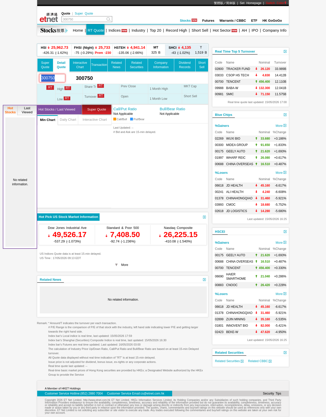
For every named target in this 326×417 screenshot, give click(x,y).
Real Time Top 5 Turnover (235, 51)
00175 (219, 151)
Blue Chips (223, 115)
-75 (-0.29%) (92, 50)
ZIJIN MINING (235, 319)
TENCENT (233, 81)
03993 (219, 204)
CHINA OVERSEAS (239, 164)
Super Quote (84, 13)
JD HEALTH (234, 185)
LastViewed (27, 110)
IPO (255, 30)
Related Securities (229, 352)
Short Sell (200, 30)
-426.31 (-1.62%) (54, 50)
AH (244, 30)
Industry (138, 30)
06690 (219, 276)
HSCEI (220, 232)
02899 (219, 319)
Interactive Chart (95, 119)
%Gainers (222, 126)
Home (78, 30)
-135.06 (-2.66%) (129, 50)
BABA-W (232, 88)
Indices (114, 30)
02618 (219, 211)
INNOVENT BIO (237, 325)
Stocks (188, 20)
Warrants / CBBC (233, 20)
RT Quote (96, 30)
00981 (219, 94)
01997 (219, 158)
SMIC (230, 94)
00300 (219, 145)
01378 (219, 198)
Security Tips (272, 393)
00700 (219, 81)
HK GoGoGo (272, 20)
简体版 (230, 3)
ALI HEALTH (234, 192)
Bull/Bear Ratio (172, 109)
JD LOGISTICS (236, 211)
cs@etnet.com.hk (152, 393)
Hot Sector (222, 30)
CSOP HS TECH (237, 75)
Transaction (99, 65)
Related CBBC (259, 361)
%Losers (221, 173)
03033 (219, 75)
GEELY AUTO (235, 151)
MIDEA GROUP (237, 145)
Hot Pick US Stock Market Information (68, 217)
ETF (254, 20)
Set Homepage (250, 3)
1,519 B (201, 49)
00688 (219, 164)
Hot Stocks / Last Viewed (56, 109)
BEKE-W (232, 332)
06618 (219, 185)
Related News (50, 279)
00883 (219, 285)
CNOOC (232, 285)
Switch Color (276, 3)
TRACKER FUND (238, 69)
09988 (219, 88)
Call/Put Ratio (125, 109)
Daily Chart (68, 119)
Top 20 (155, 30)
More (281, 126)
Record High (176, 30)
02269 (219, 138)
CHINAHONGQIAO (239, 198)
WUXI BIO (233, 138)
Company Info (274, 30)
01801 (219, 325)
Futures (208, 20)
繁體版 (218, 3)
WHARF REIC (236, 158)
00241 (219, 192)
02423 (219, 332)
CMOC (231, 204)
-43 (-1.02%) (180, 50)
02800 (219, 69)
